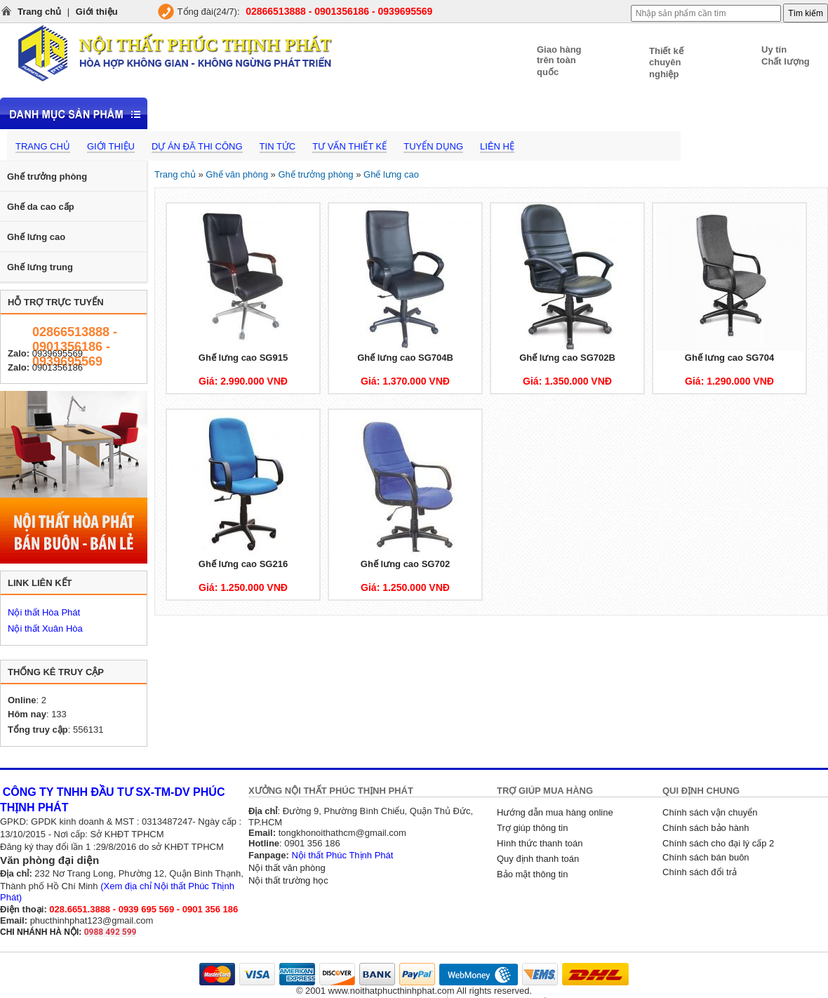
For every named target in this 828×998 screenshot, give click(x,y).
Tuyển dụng (433, 146)
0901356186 (57, 367)
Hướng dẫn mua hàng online (555, 812)
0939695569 (57, 353)
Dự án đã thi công (197, 146)
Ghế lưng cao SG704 (729, 357)
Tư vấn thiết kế (349, 146)
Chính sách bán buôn (705, 857)
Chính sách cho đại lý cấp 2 (718, 843)
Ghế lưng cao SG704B (405, 357)
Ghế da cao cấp (40, 206)
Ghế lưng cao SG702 (405, 564)
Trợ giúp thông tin (532, 828)
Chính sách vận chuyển (709, 812)
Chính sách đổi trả (699, 872)
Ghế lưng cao (36, 237)
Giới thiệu (97, 11)
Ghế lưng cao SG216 (243, 564)
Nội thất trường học (288, 880)
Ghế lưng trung (40, 267)
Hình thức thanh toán (539, 843)
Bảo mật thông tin (532, 874)
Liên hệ (497, 146)
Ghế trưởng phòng (47, 176)
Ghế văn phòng (237, 174)
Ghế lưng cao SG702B (567, 357)
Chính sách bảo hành (705, 828)
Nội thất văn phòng (287, 868)
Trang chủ (39, 11)
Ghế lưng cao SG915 (243, 357)
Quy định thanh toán (538, 858)
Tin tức (278, 146)
